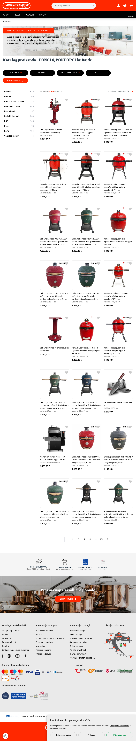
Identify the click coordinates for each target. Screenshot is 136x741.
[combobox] (120, 91)
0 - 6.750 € (14, 72)
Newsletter (40, 645)
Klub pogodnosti (9, 641)
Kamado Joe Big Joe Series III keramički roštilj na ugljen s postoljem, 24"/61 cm (83, 132)
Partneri (5, 634)
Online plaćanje (76, 645)
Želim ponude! (66, 598)
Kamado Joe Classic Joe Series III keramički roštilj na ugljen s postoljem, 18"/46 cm (53, 187)
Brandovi (6, 645)
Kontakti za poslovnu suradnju (15, 649)
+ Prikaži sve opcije (15, 80)
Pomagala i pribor (19, 106)
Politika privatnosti (78, 649)
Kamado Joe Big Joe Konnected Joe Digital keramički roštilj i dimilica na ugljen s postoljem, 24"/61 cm (118, 132)
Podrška (44, 15)
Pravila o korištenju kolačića (82, 657)
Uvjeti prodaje (76, 634)
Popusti (7, 15)
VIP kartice (6, 637)
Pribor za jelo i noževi (19, 101)
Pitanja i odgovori (43, 653)
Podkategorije (69, 72)
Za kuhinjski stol (19, 116)
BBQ (19, 121)
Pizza (19, 126)
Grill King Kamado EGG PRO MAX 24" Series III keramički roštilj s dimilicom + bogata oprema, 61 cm (86, 460)
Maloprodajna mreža (11, 630)
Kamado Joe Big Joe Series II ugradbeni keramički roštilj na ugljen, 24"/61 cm (118, 242)
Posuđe (19, 91)
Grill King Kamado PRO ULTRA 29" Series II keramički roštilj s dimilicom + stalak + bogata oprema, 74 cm (54, 242)
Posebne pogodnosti (45, 641)
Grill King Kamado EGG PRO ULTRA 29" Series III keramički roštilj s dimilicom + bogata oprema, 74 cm (54, 296)
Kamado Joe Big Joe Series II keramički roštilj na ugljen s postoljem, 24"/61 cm (115, 187)
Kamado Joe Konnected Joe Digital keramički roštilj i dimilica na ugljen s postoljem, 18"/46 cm (86, 187)
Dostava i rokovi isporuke (81, 637)
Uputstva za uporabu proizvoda (50, 637)
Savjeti (31, 15)
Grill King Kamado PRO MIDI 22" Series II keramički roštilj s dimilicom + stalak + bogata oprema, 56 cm (86, 514)
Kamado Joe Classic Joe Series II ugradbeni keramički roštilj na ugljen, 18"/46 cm (86, 351)
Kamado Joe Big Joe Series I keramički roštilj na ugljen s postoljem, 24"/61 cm (115, 351)
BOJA (97, 72)
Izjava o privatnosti (78, 653)
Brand (41, 72)
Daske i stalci (19, 111)
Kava (19, 131)
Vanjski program (19, 136)
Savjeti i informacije (44, 630)
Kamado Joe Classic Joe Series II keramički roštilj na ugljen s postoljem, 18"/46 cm (117, 296)
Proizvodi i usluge (77, 630)
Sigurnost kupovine (78, 641)
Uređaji (19, 96)
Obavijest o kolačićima (119, 726)
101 (101, 539)
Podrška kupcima (43, 649)
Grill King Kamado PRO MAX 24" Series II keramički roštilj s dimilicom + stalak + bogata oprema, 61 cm (54, 405)
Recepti (19, 15)
